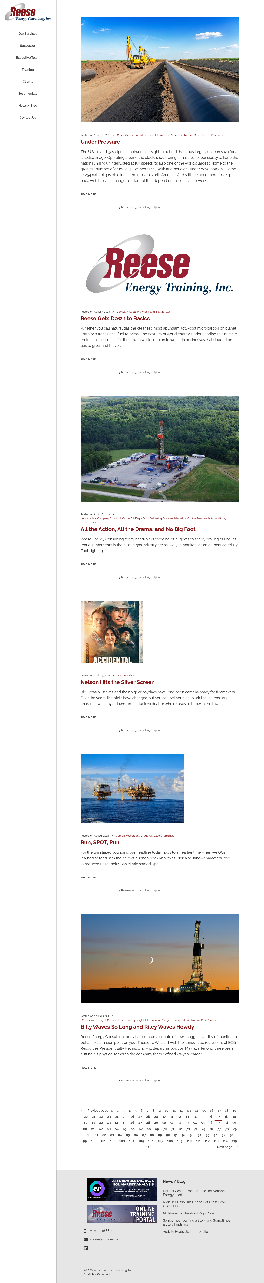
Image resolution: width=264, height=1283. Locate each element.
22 (101, 1117)
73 (188, 1129)
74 (195, 1129)
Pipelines (216, 135)
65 (125, 1129)
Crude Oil (122, 135)
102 (112, 1141)
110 (189, 1141)
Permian (205, 135)
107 (160, 1141)
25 (124, 1117)
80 (88, 1135)
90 (168, 1135)
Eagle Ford (141, 518)
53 (187, 1123)
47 (140, 1123)
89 (160, 1135)
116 (148, 1147)
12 (181, 1111)
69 (157, 1129)
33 (187, 1117)
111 (198, 1141)
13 (189, 1111)
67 (141, 1129)
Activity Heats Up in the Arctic (185, 1232)
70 (165, 1129)
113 (216, 1141)
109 (180, 1141)
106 (151, 1141)
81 (96, 1135)
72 (180, 1129)
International (153, 1020)
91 (176, 1135)
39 (234, 1117)
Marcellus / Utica (185, 518)
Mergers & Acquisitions (211, 518)
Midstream (176, 135)
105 (141, 1141)
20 (86, 1117)
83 (112, 1135)
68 (149, 1129)
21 (93, 1117)
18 (227, 1111)
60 (85, 1129)
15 (204, 1111)
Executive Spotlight (132, 1020)
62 (101, 1129)
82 (104, 1135)
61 (93, 1129)
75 (203, 1129)
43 (109, 1123)
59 (234, 1123)
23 (109, 1117)
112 (207, 1141)
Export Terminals (158, 135)
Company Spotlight (128, 311)
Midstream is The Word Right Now (189, 1213)
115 (234, 1141)
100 (94, 1141)
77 (219, 1129)
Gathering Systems (161, 518)
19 (234, 1111)
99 (85, 1141)
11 (174, 1111)
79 (235, 1129)
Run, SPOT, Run (100, 842)
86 (136, 1135)
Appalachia (89, 518)
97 (223, 1135)
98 (231, 1135)
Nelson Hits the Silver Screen (118, 682)
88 (152, 1135)
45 (124, 1123)
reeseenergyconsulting (136, 207)
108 (170, 1141)
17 (219, 1111)
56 (211, 1123)
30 (164, 1117)
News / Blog (174, 1181)
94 (199, 1135)
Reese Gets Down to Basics (115, 318)
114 (225, 1141)
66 (133, 1129)
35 (202, 1117)
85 (128, 1135)
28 (148, 1117)
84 (120, 1135)
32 (179, 1117)
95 (207, 1135)
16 (211, 1111)
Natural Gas (191, 135)
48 (148, 1123)
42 (101, 1123)
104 (131, 1141)
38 (226, 1117)
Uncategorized (126, 675)
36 (210, 1117)
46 (132, 1123)
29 (156, 1117)
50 (164, 1123)
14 (196, 1111)
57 (218, 1123)
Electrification (138, 135)
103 (122, 1141)
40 (85, 1123)
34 (195, 1117)
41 (93, 1123)
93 (191, 1135)
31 (171, 1117)
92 (184, 1135)
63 (109, 1129)
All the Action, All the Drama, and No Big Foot (138, 529)
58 (226, 1123)
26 (132, 1117)
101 (103, 1141)
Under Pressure (100, 142)
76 (211, 1129)
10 (166, 1111)
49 (156, 1123)
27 (140, 1117)
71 (172, 1129)
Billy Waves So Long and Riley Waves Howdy (137, 1027)
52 (179, 1123)
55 (203, 1123)
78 (227, 1129)
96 (215, 1135)
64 (117, 1129)
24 (117, 1117)
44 (116, 1123)
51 (171, 1123)
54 (195, 1123)
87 (144, 1135)
